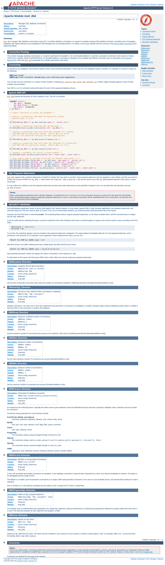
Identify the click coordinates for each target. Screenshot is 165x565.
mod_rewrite (66, 82)
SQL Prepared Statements (151, 39)
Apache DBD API (148, 36)
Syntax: (11, 269)
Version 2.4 (37, 11)
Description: (9, 24)
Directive (26, 262)
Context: (11, 274)
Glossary (153, 4)
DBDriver (144, 64)
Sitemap (160, 4)
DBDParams (145, 58)
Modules (134, 4)
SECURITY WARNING (150, 42)
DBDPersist (145, 60)
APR (44, 41)
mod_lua (93, 82)
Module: (11, 279)
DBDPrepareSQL (147, 62)
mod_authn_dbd (79, 82)
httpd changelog (147, 71)
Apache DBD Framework (123, 44)
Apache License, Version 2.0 (27, 561)
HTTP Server (15, 11)
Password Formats (148, 82)
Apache (6, 11)
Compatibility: (9, 34)
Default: (11, 271)
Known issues (147, 73)
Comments (146, 85)
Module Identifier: (11, 29)
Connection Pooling (149, 31)
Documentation (26, 11)
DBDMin (144, 56)
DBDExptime (145, 48)
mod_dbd (7, 41)
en (133, 19)
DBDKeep (144, 52)
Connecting (146, 34)
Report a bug (146, 76)
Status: (7, 26)
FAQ (147, 4)
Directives (141, 4)
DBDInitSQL (145, 50)
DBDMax (144, 54)
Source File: (9, 31)
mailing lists (148, 552)
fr (137, 19)
